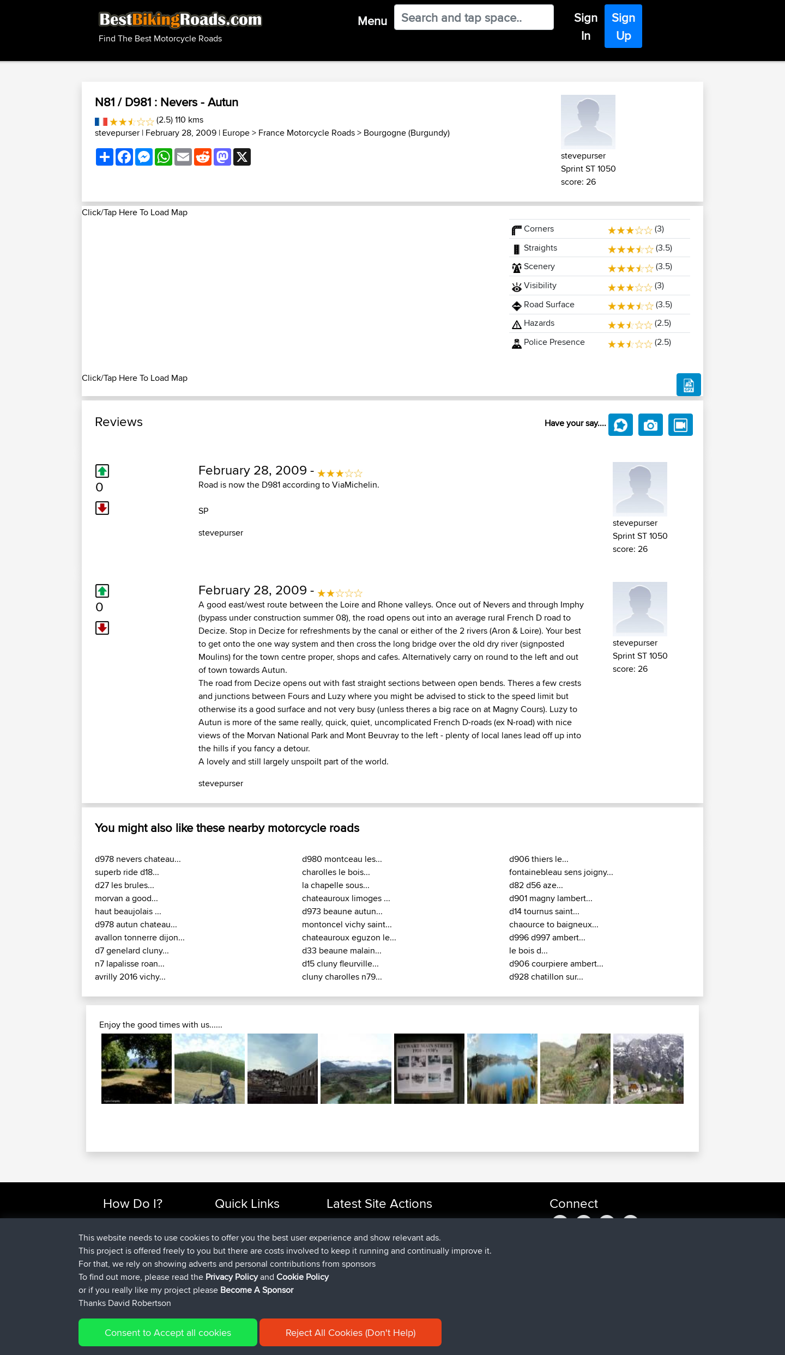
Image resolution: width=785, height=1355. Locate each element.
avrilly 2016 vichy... (130, 976)
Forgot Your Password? (144, 1260)
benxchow (346, 1221)
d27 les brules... (124, 885)
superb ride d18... (127, 872)
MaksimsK (346, 1247)
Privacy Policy (249, 1339)
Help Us (229, 1286)
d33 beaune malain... (342, 950)
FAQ (110, 1286)
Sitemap (204, 1339)
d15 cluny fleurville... (340, 963)
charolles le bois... (336, 872)
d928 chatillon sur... (546, 976)
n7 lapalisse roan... (130, 963)
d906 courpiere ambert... (556, 963)
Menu (372, 20)
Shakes (341, 1260)
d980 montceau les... (342, 859)
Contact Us (234, 1273)
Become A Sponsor (137, 1273)
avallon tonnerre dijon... (140, 937)
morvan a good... (126, 898)
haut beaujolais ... (128, 911)
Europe (236, 132)
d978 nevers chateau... (138, 859)
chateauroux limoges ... (346, 898)
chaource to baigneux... (554, 924)
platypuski (346, 1234)
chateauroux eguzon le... (349, 937)
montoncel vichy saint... (347, 924)
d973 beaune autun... (342, 911)
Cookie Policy (303, 1339)
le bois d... (528, 950)
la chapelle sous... (336, 885)
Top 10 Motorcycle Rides (258, 1221)
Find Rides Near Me (138, 1221)
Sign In (585, 26)
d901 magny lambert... (551, 898)
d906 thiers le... (539, 859)
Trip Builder (235, 1247)
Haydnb (342, 1286)
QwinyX (341, 1273)
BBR (398, 1221)
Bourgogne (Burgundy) (407, 132)
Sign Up (623, 26)
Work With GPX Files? (141, 1247)
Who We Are (237, 1260)
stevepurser (117, 132)
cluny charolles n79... (342, 976)
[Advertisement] (289, 295)
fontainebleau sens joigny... (561, 872)
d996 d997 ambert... (547, 937)
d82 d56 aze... (536, 885)
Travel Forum (238, 1234)
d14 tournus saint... (544, 911)
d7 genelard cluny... (132, 950)
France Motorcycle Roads (306, 132)
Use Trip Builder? (133, 1234)
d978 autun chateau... (136, 924)
